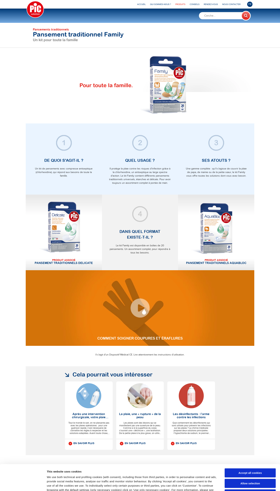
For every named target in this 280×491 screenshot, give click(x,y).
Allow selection (250, 457)
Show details (187, 483)
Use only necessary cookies (250, 467)
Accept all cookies (250, 446)
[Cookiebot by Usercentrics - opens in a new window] (23, 484)
